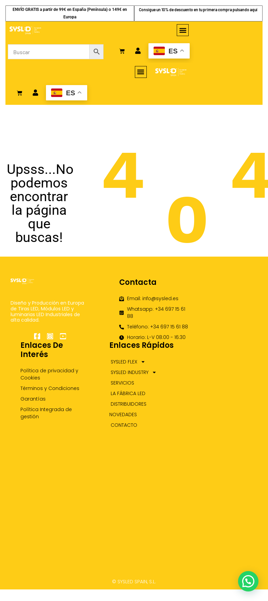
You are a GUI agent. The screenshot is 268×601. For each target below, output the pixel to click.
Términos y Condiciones (49, 388)
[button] (183, 30)
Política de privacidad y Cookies (49, 374)
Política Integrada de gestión (46, 413)
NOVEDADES (123, 414)
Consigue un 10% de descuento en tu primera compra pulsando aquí (198, 9)
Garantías (33, 398)
